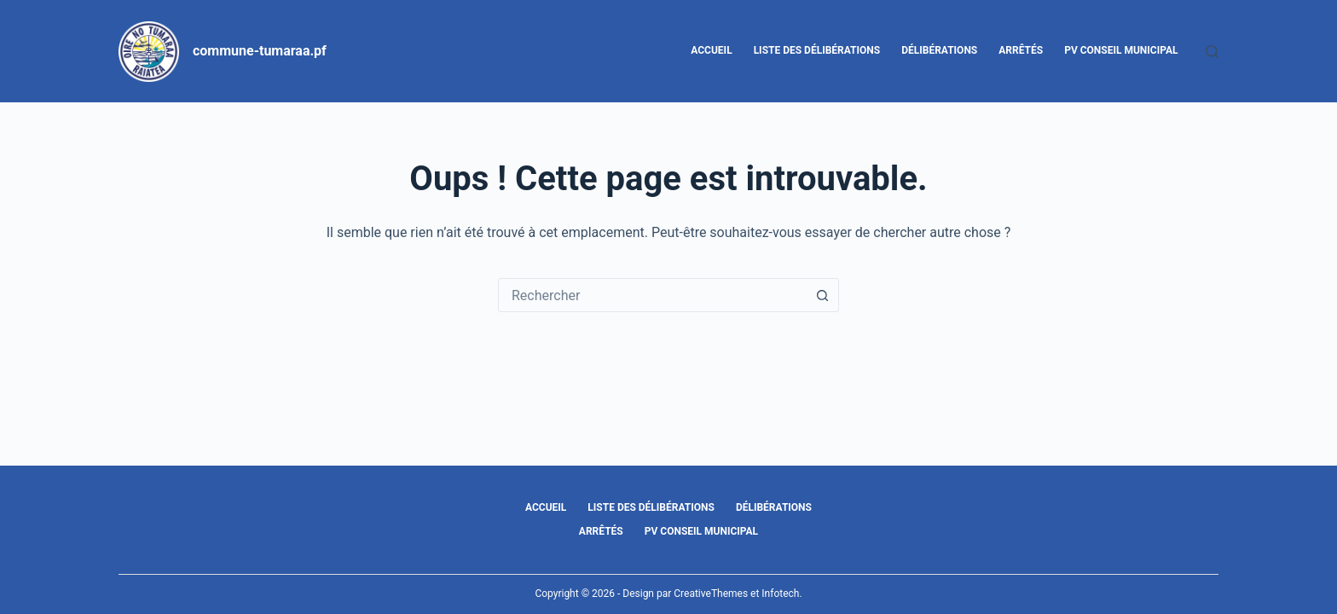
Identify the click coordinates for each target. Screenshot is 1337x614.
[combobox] (652, 295)
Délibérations (939, 50)
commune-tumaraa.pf (260, 51)
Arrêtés (1020, 50)
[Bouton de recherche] (822, 295)
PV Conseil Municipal (1121, 50)
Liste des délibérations (817, 50)
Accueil (711, 50)
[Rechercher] (1212, 51)
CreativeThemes (711, 594)
